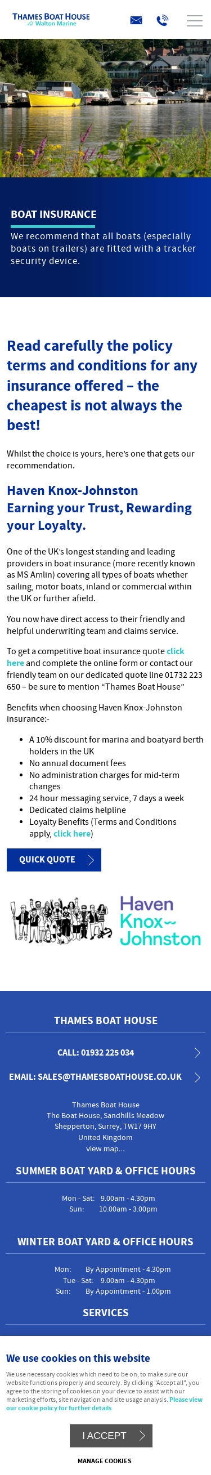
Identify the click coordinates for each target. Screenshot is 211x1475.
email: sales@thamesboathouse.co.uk (95, 1077)
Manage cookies (105, 1461)
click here (72, 834)
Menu (102, 20)
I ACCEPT (104, 1435)
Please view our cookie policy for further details (104, 1404)
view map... (105, 1149)
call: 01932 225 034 (95, 1053)
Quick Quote (47, 859)
